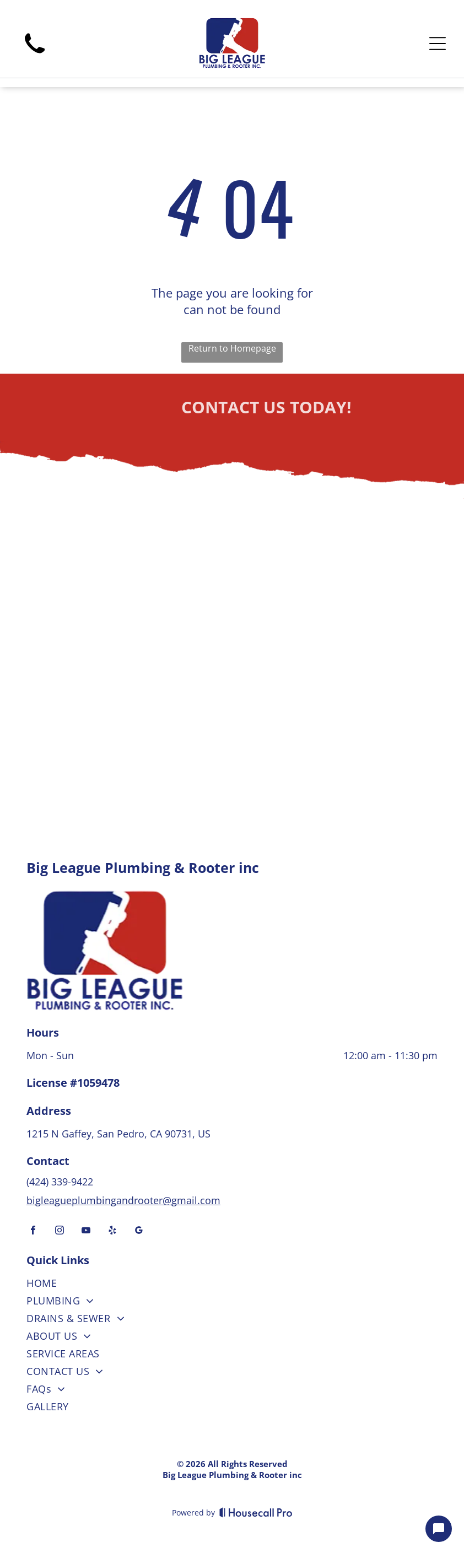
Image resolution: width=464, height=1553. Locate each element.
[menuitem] (232, 1285)
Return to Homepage (232, 348)
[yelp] (112, 1231)
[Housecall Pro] (256, 1512)
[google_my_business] (138, 1231)
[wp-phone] (34, 57)
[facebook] (33, 1231)
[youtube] (86, 1231)
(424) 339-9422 (61, 1181)
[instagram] (59, 1231)
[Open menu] (437, 43)
